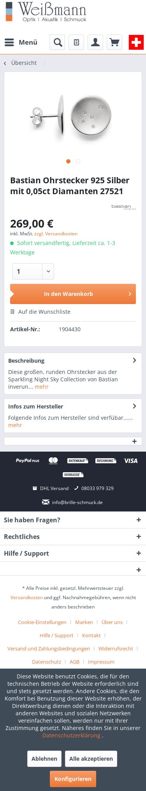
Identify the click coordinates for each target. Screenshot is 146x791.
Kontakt (91, 635)
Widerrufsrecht (116, 648)
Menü (21, 41)
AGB (74, 661)
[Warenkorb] (114, 42)
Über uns (112, 622)
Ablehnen (44, 758)
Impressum (101, 661)
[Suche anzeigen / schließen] (57, 42)
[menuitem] (20, 42)
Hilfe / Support (57, 635)
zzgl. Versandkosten (55, 233)
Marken (84, 622)
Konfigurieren (73, 778)
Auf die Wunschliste (40, 311)
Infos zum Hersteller (35, 406)
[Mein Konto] (95, 42)
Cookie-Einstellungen (42, 622)
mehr (41, 386)
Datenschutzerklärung (72, 735)
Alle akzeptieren (91, 758)
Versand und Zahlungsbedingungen (48, 648)
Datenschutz (46, 661)
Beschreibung (26, 360)
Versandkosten (27, 597)
